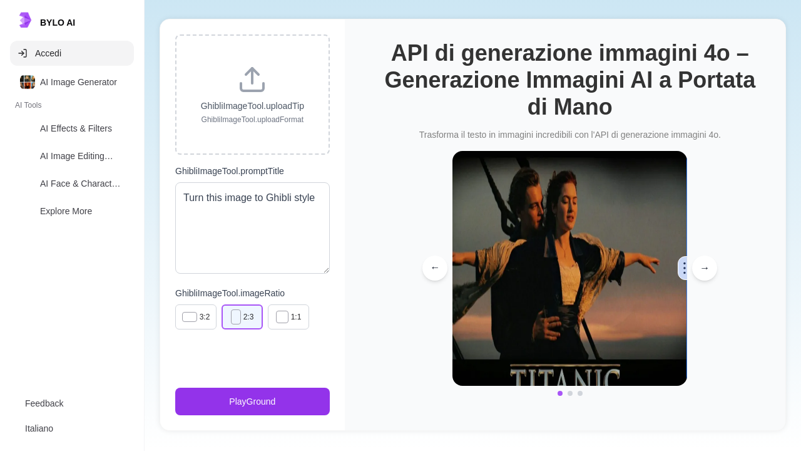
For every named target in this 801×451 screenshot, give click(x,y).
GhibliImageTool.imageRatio (230, 293)
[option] (72, 82)
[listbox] (72, 149)
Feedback (44, 403)
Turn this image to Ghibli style (252, 228)
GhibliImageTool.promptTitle (229, 171)
